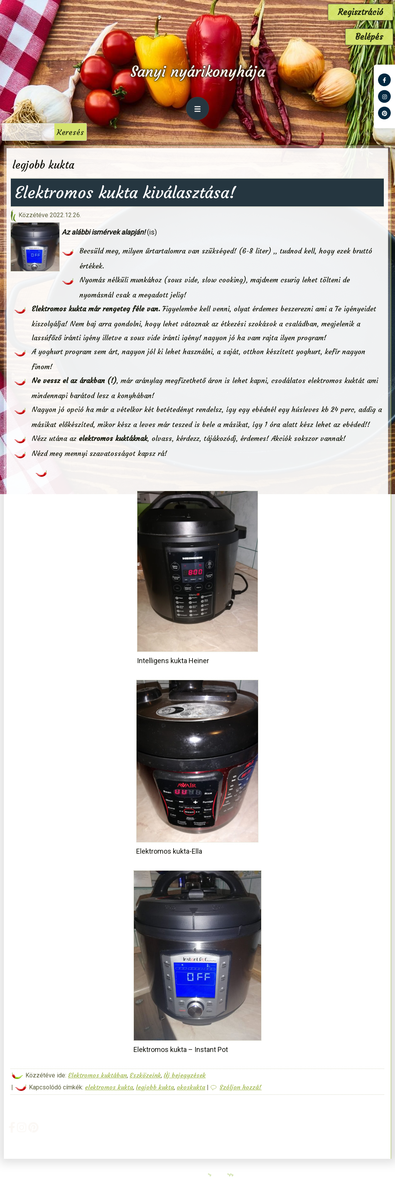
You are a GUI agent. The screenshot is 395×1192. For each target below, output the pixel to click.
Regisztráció (360, 12)
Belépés (369, 37)
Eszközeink (145, 1075)
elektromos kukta (109, 1087)
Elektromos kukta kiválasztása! (125, 192)
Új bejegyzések (185, 1075)
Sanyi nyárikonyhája (197, 71)
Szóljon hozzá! (240, 1087)
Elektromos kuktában (97, 1075)
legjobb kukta (155, 1087)
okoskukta (191, 1087)
